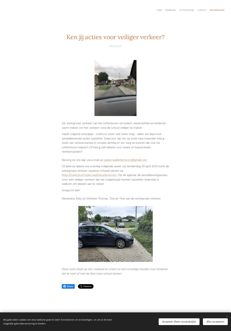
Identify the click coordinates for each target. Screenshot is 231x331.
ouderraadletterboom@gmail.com (125, 160)
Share (68, 286)
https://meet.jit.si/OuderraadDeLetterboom (89, 175)
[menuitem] (207, 10)
